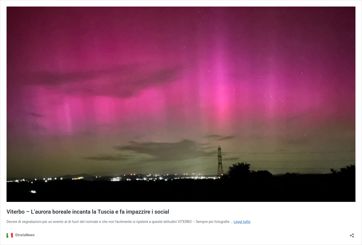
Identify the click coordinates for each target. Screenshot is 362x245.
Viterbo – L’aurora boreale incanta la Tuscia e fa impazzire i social (88, 212)
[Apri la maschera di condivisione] (351, 234)
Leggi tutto (242, 222)
